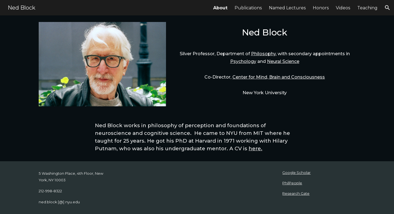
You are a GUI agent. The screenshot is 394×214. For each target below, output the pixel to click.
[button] (387, 7)
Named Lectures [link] (287, 7)
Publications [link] (248, 7)
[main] (264, 34)
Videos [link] (343, 7)
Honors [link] (321, 7)
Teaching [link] (367, 7)
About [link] (220, 7)
